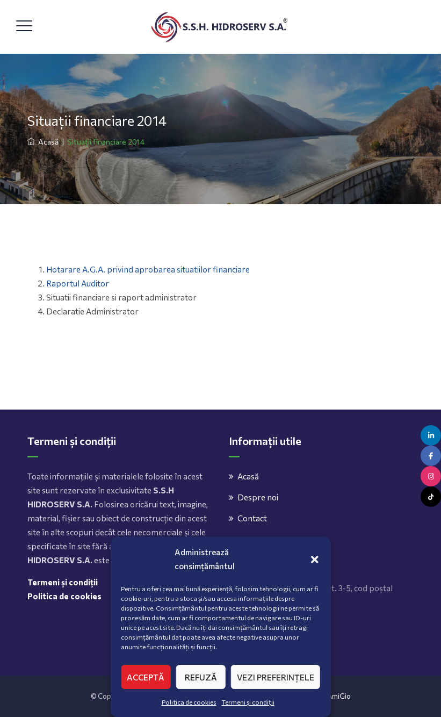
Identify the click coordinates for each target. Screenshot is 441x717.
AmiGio (339, 696)
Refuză (201, 677)
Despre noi (257, 497)
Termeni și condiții (248, 702)
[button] (314, 559)
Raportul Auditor (77, 283)
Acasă (43, 141)
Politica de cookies (189, 702)
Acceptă (145, 677)
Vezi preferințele (275, 677)
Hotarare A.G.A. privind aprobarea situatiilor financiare (148, 269)
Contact (252, 518)
